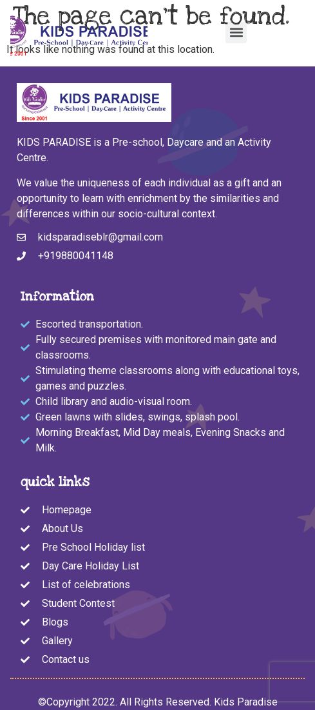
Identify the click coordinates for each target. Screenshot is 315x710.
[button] (236, 32)
